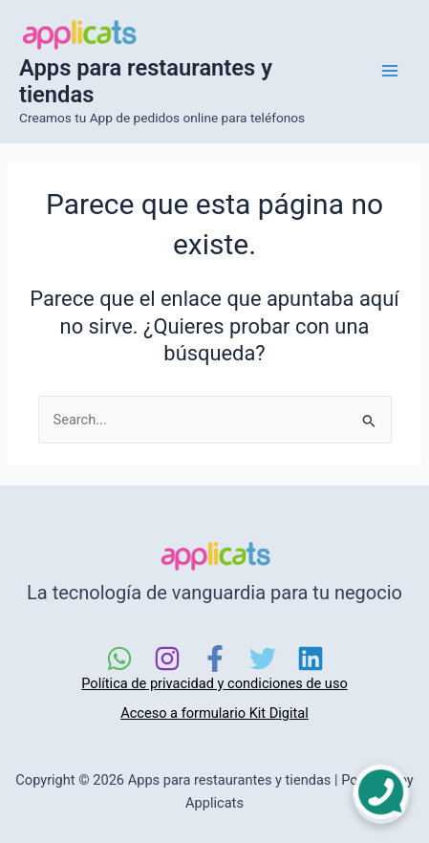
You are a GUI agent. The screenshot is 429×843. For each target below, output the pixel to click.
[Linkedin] (310, 658)
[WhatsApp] (119, 658)
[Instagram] (167, 658)
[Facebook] (215, 658)
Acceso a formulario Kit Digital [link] (214, 713)
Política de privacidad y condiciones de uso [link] (214, 683)
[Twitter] (262, 658)
